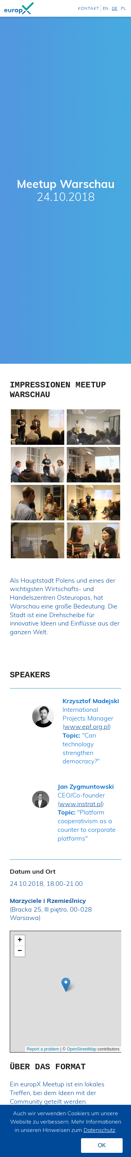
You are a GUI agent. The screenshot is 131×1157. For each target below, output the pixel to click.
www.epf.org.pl (86, 727)
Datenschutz (99, 1129)
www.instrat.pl (80, 804)
